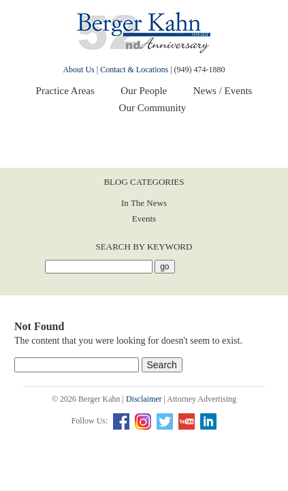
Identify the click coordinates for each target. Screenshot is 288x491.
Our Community (153, 107)
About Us (78, 69)
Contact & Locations (134, 69)
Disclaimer (144, 399)
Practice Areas (65, 90)
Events (144, 218)
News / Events (223, 90)
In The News (144, 203)
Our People (144, 90)
